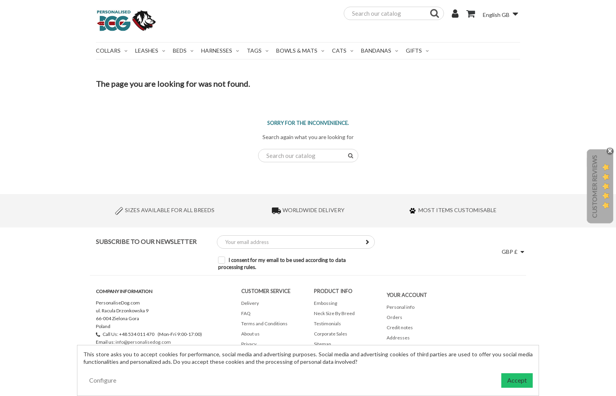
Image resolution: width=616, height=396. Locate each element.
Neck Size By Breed (334, 313)
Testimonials (327, 323)
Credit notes (400, 327)
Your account (407, 295)
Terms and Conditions (264, 323)
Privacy (249, 344)
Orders (394, 317)
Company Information (124, 291)
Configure (102, 380)
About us (250, 334)
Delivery (250, 303)
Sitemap (322, 344)
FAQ (246, 313)
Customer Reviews (594, 186)
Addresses (398, 338)
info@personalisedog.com (143, 342)
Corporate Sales (330, 334)
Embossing (325, 303)
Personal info (400, 307)
